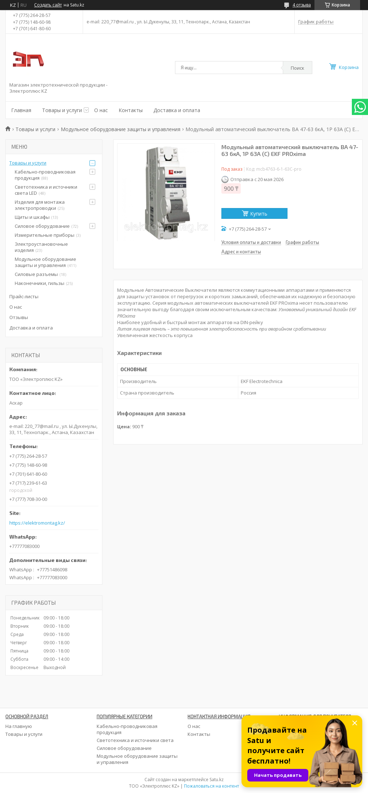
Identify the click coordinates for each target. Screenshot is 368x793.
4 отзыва (302, 5)
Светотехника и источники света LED (46, 190)
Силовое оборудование (42, 226)
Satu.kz (217, 779)
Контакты (131, 110)
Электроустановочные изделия (41, 247)
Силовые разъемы (36, 274)
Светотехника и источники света (135, 740)
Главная (21, 110)
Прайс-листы (23, 296)
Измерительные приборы (44, 235)
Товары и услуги (62, 110)
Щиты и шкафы (32, 217)
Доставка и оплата (176, 110)
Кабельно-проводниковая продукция (45, 175)
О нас (101, 110)
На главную (18, 726)
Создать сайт (48, 5)
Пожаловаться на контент (211, 786)
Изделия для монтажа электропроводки (40, 205)
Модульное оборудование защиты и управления (120, 129)
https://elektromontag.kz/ (37, 523)
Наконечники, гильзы (39, 283)
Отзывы (18, 317)
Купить (258, 213)
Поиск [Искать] (297, 68)
